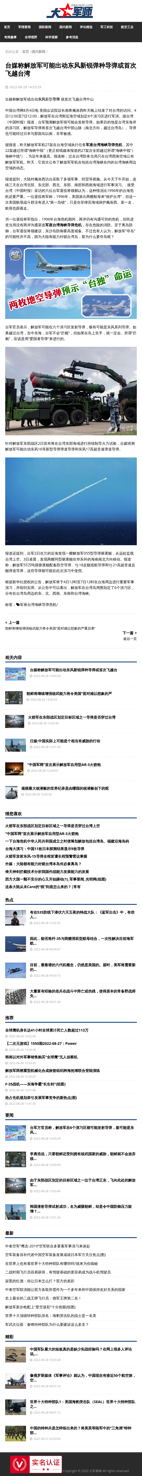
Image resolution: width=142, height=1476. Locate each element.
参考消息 (72, 37)
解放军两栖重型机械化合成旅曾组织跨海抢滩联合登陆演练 (52, 1070)
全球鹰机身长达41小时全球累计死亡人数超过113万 (46, 1030)
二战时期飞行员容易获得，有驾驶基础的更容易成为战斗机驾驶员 (58, 1272)
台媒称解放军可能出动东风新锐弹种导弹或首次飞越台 (73, 669)
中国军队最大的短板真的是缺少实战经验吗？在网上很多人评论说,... (81, 1351)
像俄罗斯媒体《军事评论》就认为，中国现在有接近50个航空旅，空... (83, 1378)
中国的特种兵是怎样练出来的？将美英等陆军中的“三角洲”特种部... (80, 1430)
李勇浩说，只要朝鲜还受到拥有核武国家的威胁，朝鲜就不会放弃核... (82, 1156)
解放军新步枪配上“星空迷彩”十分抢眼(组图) (40, 1306)
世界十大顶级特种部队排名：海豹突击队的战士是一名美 (50, 1315)
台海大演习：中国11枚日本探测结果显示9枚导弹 (44, 848)
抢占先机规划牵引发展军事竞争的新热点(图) (41, 1097)
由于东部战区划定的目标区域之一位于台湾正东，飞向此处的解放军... (82, 1182)
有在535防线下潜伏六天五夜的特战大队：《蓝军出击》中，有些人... (82, 914)
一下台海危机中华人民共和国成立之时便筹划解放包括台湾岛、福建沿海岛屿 (67, 841)
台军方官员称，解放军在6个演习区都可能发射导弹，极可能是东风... (82, 1130)
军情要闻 (24, 27)
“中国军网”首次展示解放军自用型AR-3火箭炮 (64, 764)
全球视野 (31, 37)
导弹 (56, 99)
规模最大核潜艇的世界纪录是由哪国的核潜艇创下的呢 (65, 788)
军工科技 (106, 27)
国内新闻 (65, 27)
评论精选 (86, 27)
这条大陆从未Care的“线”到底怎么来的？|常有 (43, 886)
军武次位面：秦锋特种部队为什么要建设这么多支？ (47, 1324)
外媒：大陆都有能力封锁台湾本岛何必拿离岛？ (43, 863)
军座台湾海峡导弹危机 (38, 604)
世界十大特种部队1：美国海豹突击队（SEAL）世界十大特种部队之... (82, 1404)
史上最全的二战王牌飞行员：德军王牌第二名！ (43, 1298)
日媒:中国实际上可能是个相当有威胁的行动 (65, 740)
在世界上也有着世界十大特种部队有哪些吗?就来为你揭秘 (51, 1263)
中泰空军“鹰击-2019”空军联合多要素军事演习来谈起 (47, 1245)
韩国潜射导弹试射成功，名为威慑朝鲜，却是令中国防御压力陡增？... (81, 1209)
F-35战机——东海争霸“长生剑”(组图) (35, 1084)
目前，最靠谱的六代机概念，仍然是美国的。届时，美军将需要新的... (82, 967)
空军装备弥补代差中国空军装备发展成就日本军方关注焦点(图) (55, 1254)
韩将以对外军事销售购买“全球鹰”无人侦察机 (41, 1056)
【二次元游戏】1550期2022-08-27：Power (41, 1043)
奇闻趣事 (10, 37)
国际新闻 (45, 27)
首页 (7, 27)
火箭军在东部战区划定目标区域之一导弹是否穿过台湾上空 (52, 825)
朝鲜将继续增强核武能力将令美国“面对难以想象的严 (69, 693)
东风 (41, 99)
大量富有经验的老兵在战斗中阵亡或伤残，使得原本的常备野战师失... (82, 993)
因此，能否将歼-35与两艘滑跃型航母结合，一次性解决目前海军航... (82, 941)
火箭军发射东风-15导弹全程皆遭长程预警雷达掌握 (46, 856)
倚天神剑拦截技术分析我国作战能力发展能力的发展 (47, 871)
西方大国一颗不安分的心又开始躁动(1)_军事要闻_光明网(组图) (55, 879)
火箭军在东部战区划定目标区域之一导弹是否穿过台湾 (71, 717)
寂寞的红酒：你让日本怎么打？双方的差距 (39, 1280)
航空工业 (127, 27)
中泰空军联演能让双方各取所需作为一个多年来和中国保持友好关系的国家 (65, 1289)
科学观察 (51, 37)
